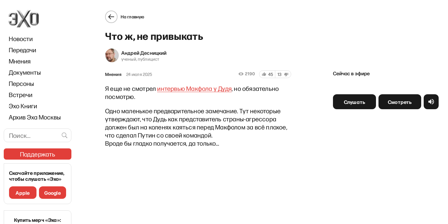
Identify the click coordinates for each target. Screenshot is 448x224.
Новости (21, 39)
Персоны (21, 83)
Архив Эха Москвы (35, 117)
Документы (25, 72)
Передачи (22, 50)
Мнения (20, 61)
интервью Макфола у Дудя (194, 88)
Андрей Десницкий (143, 51)
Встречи (20, 95)
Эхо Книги (23, 106)
